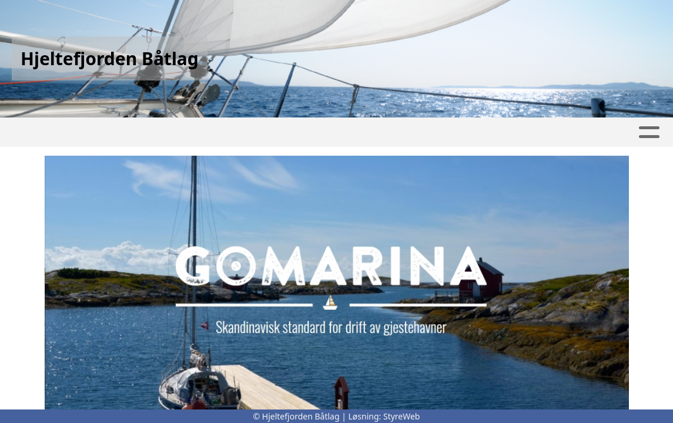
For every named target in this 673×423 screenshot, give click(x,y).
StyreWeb (401, 416)
